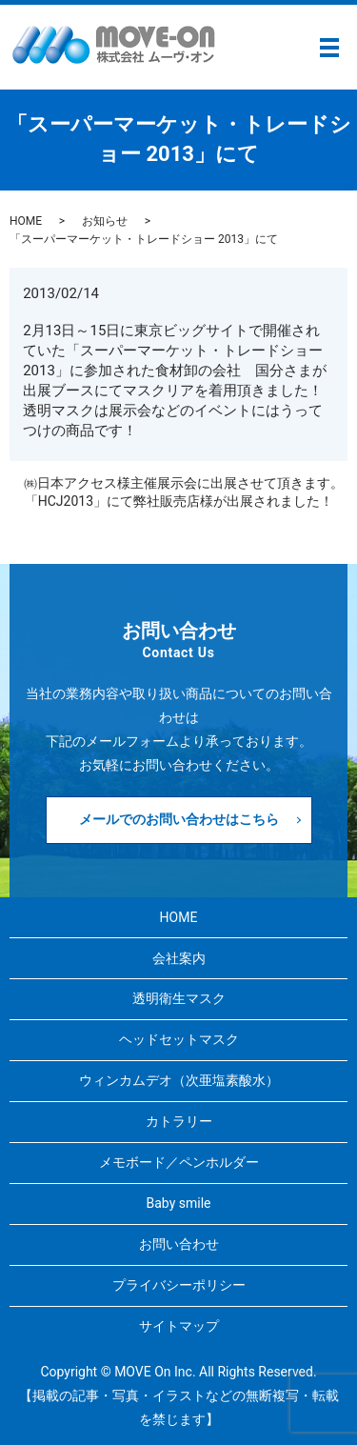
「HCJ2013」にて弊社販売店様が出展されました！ (179, 501)
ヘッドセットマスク (179, 1039)
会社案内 (179, 958)
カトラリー (179, 1121)
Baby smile (179, 1203)
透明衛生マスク (179, 998)
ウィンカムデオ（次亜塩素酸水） (179, 1080)
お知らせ (105, 221)
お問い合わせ (179, 1244)
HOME (26, 221)
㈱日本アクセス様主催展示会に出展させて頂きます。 (184, 483)
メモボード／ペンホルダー (179, 1162)
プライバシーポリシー (179, 1285)
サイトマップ (179, 1326)
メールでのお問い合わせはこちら (179, 819)
